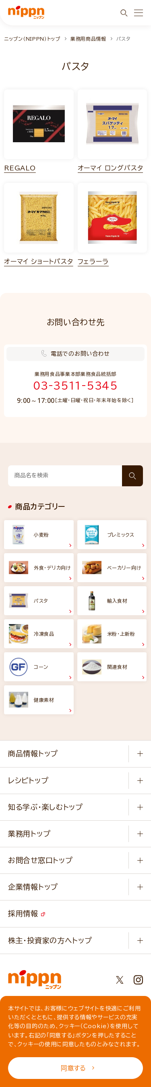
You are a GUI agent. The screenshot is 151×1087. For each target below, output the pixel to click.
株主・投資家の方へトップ (50, 940)
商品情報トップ (33, 753)
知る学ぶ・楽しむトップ (45, 807)
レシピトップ (28, 780)
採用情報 (26, 913)
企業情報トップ (33, 886)
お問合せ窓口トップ (40, 860)
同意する (77, 1068)
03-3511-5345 (75, 385)
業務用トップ (29, 833)
